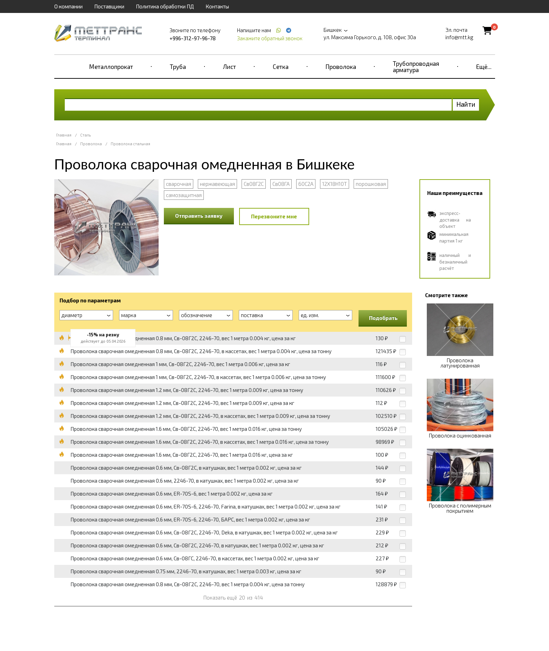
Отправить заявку (199, 215)
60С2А (305, 184)
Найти (465, 104)
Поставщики (109, 6)
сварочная (178, 184)
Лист (229, 66)
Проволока (341, 66)
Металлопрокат (111, 66)
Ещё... (484, 66)
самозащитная (184, 195)
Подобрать (383, 318)
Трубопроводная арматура (416, 66)
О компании (68, 6)
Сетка (281, 66)
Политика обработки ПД (165, 6)
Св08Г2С (254, 184)
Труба (178, 66)
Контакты (217, 6)
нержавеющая (217, 184)
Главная (63, 135)
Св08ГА (281, 184)
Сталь (85, 135)
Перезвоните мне (274, 216)
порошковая (371, 184)
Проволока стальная (130, 143)
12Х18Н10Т (334, 184)
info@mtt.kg (459, 37)
